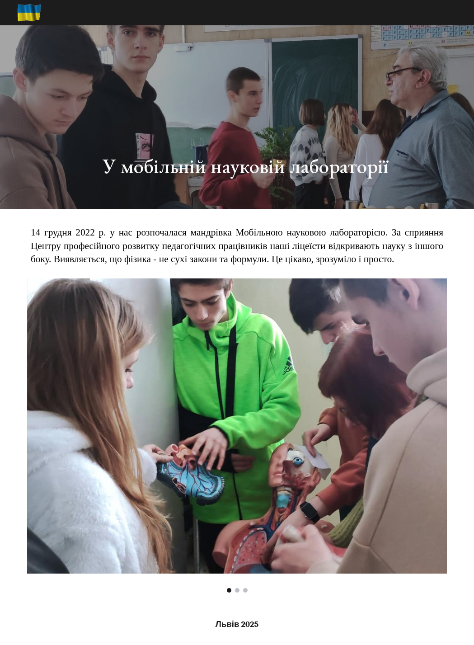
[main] (273, 117)
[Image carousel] (237, 435)
